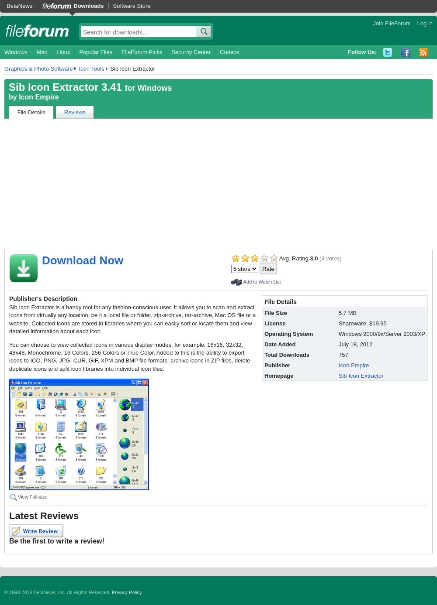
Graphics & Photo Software (38, 68)
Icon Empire (39, 97)
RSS (423, 52)
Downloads (88, 6)
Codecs (229, 52)
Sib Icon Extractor (361, 376)
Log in (425, 23)
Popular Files (95, 52)
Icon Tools (91, 68)
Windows (16, 52)
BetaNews (19, 6)
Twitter (387, 52)
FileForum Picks (141, 52)
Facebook (405, 52)
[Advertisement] (218, 184)
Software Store (132, 6)
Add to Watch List (262, 281)
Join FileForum (392, 23)
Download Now (82, 260)
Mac (42, 52)
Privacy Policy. (127, 592)
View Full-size (33, 496)
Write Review (36, 530)
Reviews (75, 112)
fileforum (37, 30)
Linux (63, 52)
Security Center (191, 52)
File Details (31, 112)
